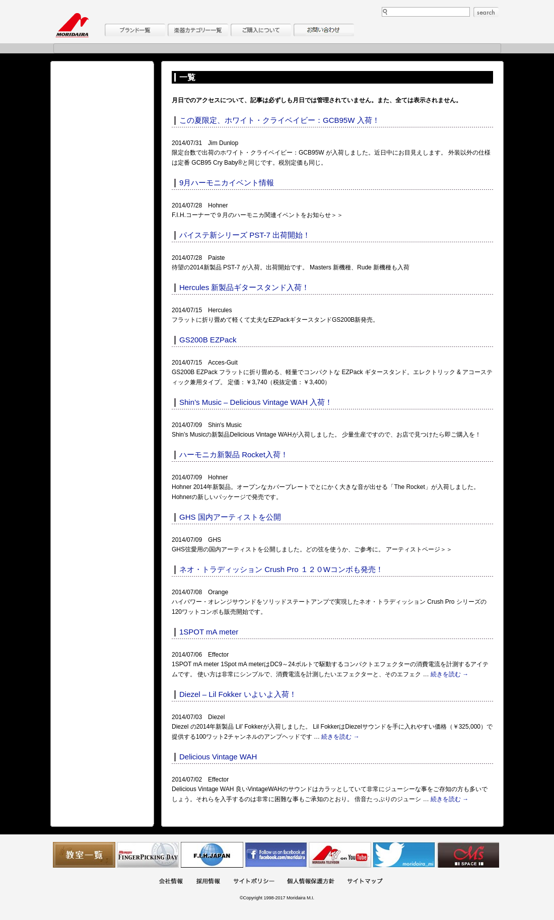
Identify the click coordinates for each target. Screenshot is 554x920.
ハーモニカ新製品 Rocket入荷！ (233, 454)
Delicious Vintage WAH (218, 756)
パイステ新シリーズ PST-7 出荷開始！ (244, 235)
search (486, 12)
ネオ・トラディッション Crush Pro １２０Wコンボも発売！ (281, 569)
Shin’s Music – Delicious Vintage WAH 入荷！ (255, 402)
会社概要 (170, 882)
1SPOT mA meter (208, 631)
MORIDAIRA (72, 25)
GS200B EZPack (207, 339)
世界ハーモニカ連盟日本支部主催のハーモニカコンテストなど (212, 855)
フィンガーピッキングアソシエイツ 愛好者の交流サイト (148, 855)
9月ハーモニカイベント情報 (226, 182)
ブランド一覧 (135, 30)
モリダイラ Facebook (276, 855)
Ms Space (468, 855)
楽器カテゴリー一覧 (198, 30)
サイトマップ (364, 882)
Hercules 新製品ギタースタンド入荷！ (244, 287)
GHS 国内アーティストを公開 (230, 517)
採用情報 (208, 882)
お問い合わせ (324, 30)
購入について (261, 30)
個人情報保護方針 (311, 882)
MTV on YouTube (340, 855)
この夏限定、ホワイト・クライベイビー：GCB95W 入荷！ (279, 120)
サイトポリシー (254, 882)
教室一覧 (84, 855)
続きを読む (449, 674)
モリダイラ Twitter (404, 855)
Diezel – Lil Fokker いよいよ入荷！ (238, 694)
